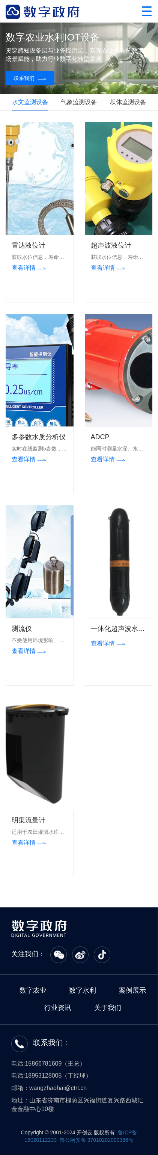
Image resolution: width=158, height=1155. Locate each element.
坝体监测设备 (128, 102)
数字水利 (82, 990)
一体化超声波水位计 (118, 629)
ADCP (100, 437)
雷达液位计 (28, 245)
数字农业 (33, 990)
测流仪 (22, 628)
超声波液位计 (111, 245)
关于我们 (107, 1007)
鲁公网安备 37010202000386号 (96, 1140)
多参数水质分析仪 (39, 437)
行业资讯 (57, 1007)
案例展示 (132, 990)
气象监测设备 (79, 102)
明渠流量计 (28, 820)
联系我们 (30, 78)
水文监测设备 (30, 102)
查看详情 (29, 268)
